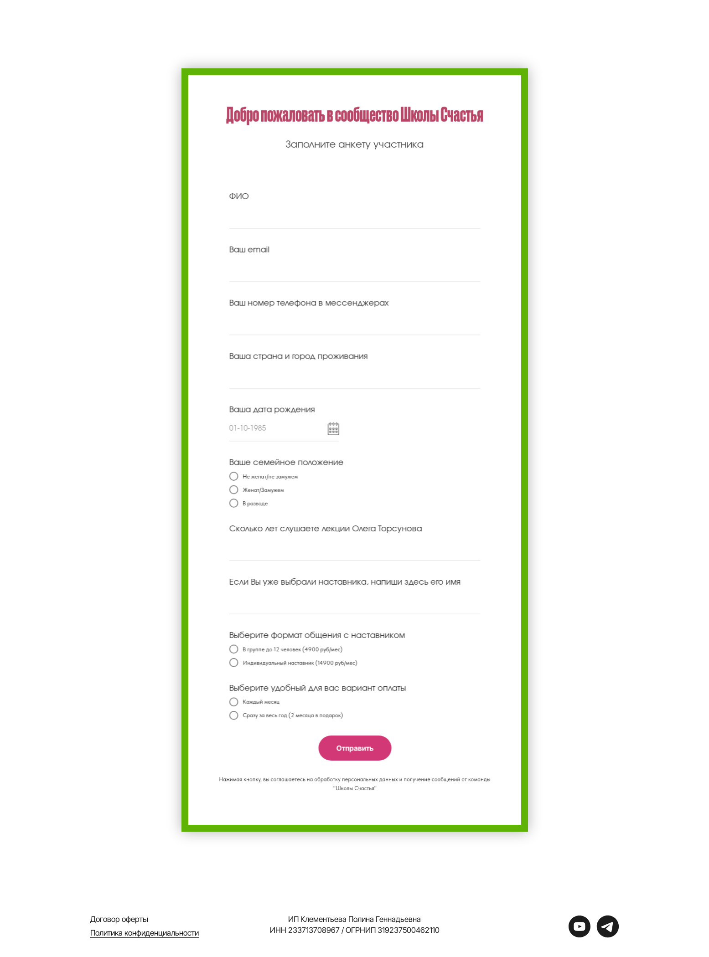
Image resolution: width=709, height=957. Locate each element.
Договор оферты (119, 919)
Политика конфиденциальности (144, 932)
